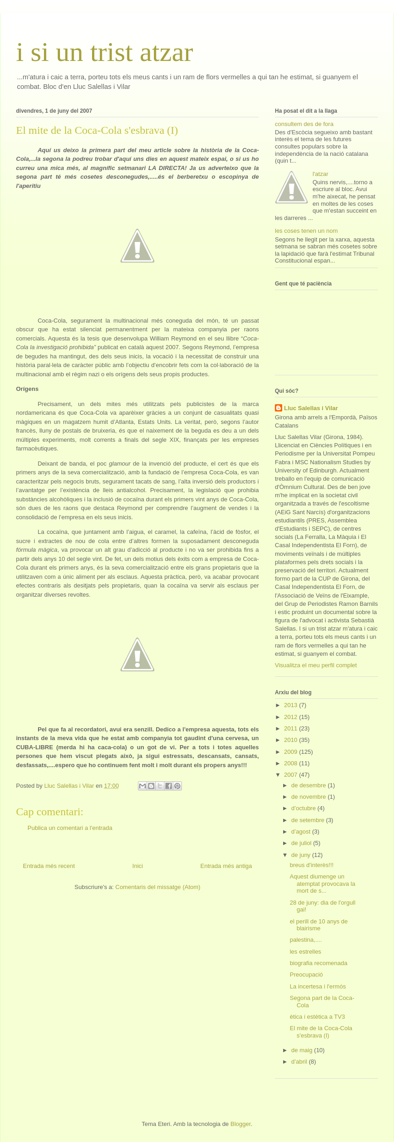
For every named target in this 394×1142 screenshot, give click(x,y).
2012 (291, 717)
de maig (302, 1050)
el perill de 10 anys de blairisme (318, 925)
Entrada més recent (49, 865)
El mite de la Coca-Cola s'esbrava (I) (321, 1032)
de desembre (309, 785)
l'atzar (320, 173)
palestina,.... (306, 939)
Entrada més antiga (226, 865)
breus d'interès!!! (312, 865)
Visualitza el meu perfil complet (316, 665)
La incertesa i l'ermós (317, 986)
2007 (291, 774)
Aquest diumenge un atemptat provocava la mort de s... (322, 883)
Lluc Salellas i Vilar (311, 408)
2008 (291, 763)
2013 (291, 705)
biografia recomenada (318, 963)
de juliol (302, 843)
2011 (291, 728)
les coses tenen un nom (306, 230)
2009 (291, 751)
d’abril (300, 1061)
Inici (137, 865)
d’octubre (304, 808)
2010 (291, 739)
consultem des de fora (304, 124)
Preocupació (306, 974)
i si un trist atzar (104, 52)
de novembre (309, 796)
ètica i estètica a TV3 (317, 1016)
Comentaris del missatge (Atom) (158, 887)
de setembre (308, 820)
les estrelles (305, 951)
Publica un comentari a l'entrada (69, 827)
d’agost (301, 831)
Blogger (240, 1123)
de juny (301, 854)
